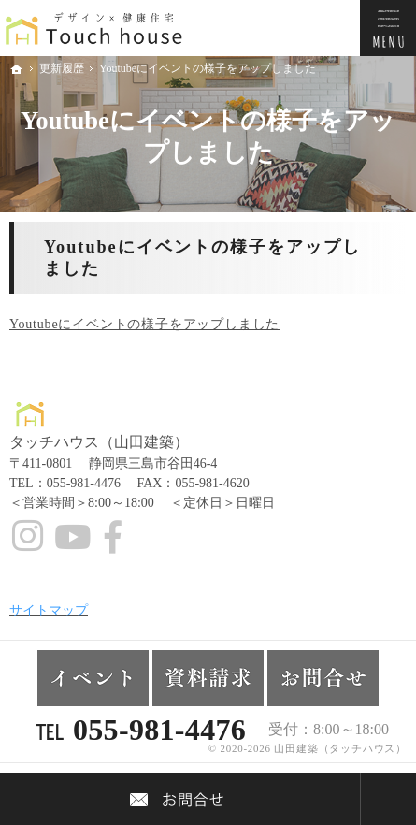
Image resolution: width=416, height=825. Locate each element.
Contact (180, 799)
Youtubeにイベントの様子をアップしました (144, 324)
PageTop (388, 799)
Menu (388, 28)
